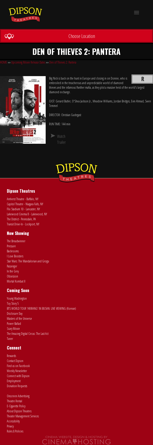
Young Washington (17, 298)
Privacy (10, 426)
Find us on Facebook (18, 366)
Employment (14, 381)
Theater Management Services (23, 416)
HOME (3, 62)
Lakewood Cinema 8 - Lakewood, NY (27, 214)
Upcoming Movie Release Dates (28, 62)
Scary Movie (13, 328)
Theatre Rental (14, 401)
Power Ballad (14, 323)
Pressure (11, 246)
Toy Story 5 (13, 303)
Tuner (10, 338)
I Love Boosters (15, 256)
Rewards (11, 356)
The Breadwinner (16, 241)
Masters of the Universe (19, 318)
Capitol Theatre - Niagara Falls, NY (25, 204)
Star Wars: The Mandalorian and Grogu (28, 261)
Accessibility (13, 421)
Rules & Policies (15, 431)
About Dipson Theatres (19, 411)
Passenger (12, 266)
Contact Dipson (15, 361)
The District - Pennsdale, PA (21, 219)
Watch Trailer (59, 139)
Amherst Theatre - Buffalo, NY (22, 199)
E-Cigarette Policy (16, 406)
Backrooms (13, 251)
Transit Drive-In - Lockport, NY (23, 224)
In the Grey (13, 271)
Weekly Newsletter (17, 371)
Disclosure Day (14, 313)
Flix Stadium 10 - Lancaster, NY (23, 209)
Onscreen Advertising (18, 396)
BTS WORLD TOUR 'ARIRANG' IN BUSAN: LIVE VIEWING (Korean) (41, 308)
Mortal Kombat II (16, 281)
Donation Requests (17, 386)
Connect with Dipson (18, 376)
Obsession (12, 276)
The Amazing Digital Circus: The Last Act (27, 333)
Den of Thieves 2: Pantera (62, 62)
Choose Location (49, 36)
